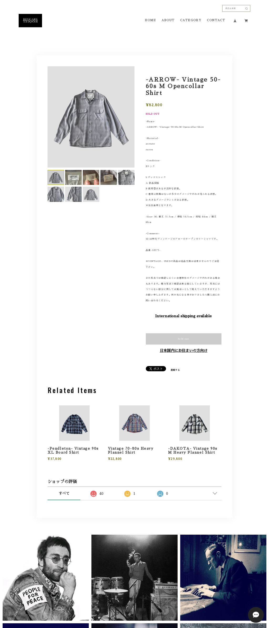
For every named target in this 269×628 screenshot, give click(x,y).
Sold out (183, 339)
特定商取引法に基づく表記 (156, 577)
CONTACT (216, 20)
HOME (150, 20)
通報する (175, 370)
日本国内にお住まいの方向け (184, 350)
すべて (64, 493)
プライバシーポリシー (118, 577)
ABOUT (168, 20)
